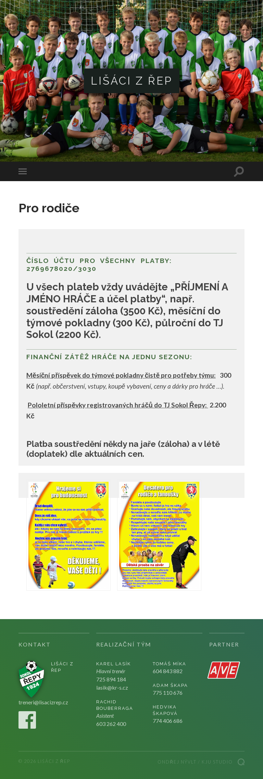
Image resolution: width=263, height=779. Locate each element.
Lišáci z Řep (132, 80)
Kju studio (217, 762)
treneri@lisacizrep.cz (43, 702)
